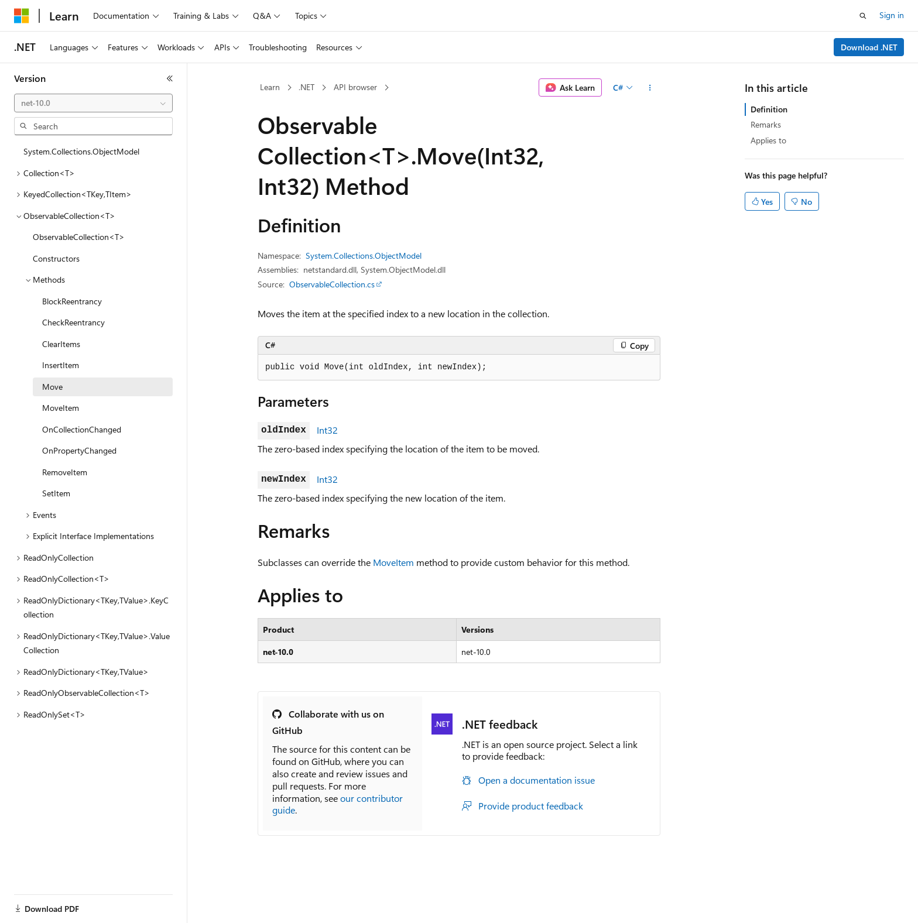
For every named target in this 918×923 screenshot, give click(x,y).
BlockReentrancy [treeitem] (72, 301)
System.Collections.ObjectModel (364, 255)
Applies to (768, 140)
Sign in (891, 14)
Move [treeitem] (52, 386)
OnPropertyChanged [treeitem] (79, 450)
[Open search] (863, 15)
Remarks (766, 124)
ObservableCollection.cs (332, 284)
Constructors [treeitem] (56, 258)
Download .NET (869, 47)
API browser (355, 86)
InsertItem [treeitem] (60, 364)
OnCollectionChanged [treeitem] (81, 429)
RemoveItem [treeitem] (64, 472)
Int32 (327, 430)
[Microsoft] (21, 15)
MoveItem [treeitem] (60, 407)
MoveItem (393, 562)
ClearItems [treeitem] (61, 343)
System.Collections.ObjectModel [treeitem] (81, 151)
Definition (769, 109)
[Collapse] (169, 78)
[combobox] (93, 103)
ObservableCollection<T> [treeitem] (79, 236)
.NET (306, 86)
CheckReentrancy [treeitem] (73, 322)
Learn (270, 86)
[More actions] (650, 87)
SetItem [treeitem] (56, 493)
